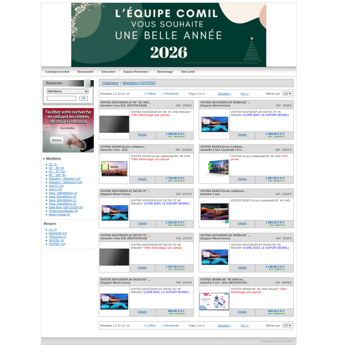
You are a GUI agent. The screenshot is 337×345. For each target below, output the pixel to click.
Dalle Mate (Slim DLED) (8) (66, 207)
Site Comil (188, 71)
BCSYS (288, 341)
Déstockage (165, 71)
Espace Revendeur (136, 71)
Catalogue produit (57, 71)
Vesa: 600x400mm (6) (63, 196)
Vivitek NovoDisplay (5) (63, 210)
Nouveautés (86, 71)
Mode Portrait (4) (59, 214)
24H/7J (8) (55, 189)
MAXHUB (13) (58, 233)
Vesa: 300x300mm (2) (63, 200)
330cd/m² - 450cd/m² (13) (65, 178)
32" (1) (53, 164)
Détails (142, 134)
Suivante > (224, 93)
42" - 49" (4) (56, 167)
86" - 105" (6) (57, 175)
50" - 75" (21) (57, 171)
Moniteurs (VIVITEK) (139, 83)
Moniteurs (53, 158)
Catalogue (110, 83)
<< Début (150, 93)
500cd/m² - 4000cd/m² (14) (65, 182)
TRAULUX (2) (57, 236)
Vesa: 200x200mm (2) (63, 203)
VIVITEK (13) (57, 243)
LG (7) (53, 229)
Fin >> (245, 93)
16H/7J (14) (56, 185)
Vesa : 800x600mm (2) (63, 193)
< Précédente (170, 93)
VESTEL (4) (56, 240)
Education (108, 71)
